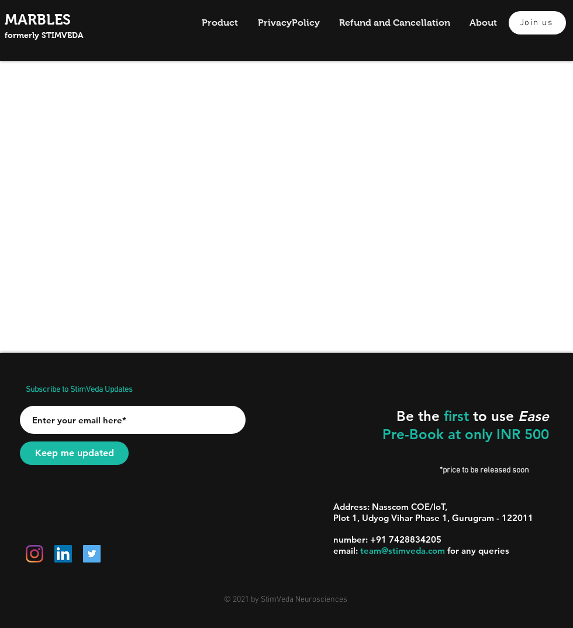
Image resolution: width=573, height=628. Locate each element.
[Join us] (537, 22)
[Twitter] (92, 554)
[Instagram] (34, 554)
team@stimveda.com (402, 550)
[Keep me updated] (74, 453)
